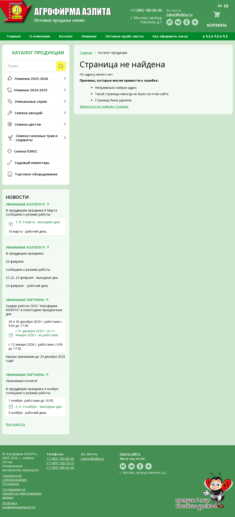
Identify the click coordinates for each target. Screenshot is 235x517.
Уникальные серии (31, 101)
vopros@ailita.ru (92, 458)
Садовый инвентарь (32, 162)
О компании (40, 36)
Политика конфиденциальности (18, 505)
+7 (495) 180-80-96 (60, 458)
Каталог (66, 36)
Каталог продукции (38, 53)
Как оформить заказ (170, 36)
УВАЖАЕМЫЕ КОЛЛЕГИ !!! (25, 204)
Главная (14, 36)
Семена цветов (28, 124)
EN (226, 6)
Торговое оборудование (36, 174)
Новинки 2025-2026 (31, 78)
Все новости (15, 424)
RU (220, 6)
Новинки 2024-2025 (30, 90)
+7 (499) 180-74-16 (60, 463)
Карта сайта (130, 454)
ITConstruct (10, 484)
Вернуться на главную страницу (104, 106)
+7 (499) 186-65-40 (60, 467)
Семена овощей (28, 113)
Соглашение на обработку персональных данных (21, 493)
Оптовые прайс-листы (124, 36)
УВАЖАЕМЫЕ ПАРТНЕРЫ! (25, 300)
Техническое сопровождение (14, 477)
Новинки (89, 36)
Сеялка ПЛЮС (25, 151)
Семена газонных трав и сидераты (37, 137)
